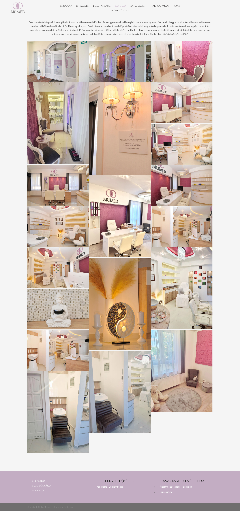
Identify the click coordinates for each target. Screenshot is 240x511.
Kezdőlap (66, 5)
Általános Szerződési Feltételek (176, 486)
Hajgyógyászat (160, 5)
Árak (177, 5)
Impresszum (166, 491)
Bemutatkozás (102, 5)
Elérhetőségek (120, 10)
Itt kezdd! (82, 5)
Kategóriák (138, 5)
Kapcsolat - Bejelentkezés (110, 486)
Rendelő (120, 5)
